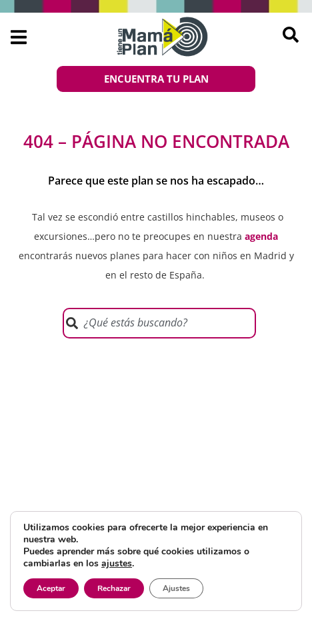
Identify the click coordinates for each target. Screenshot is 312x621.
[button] (18, 37)
